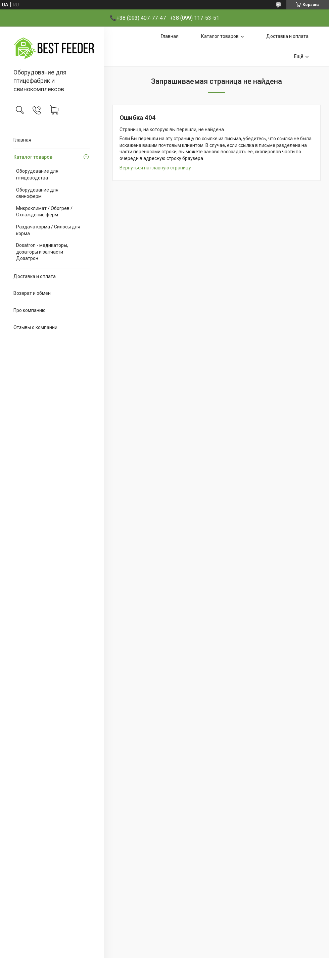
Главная (22, 140)
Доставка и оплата (34, 276)
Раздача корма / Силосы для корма (48, 230)
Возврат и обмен (32, 293)
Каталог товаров (32, 157)
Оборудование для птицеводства (37, 174)
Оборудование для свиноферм (37, 193)
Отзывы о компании (35, 327)
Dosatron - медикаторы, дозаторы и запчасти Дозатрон (42, 252)
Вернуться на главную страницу (155, 167)
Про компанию (29, 310)
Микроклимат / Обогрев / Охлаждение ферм (44, 212)
